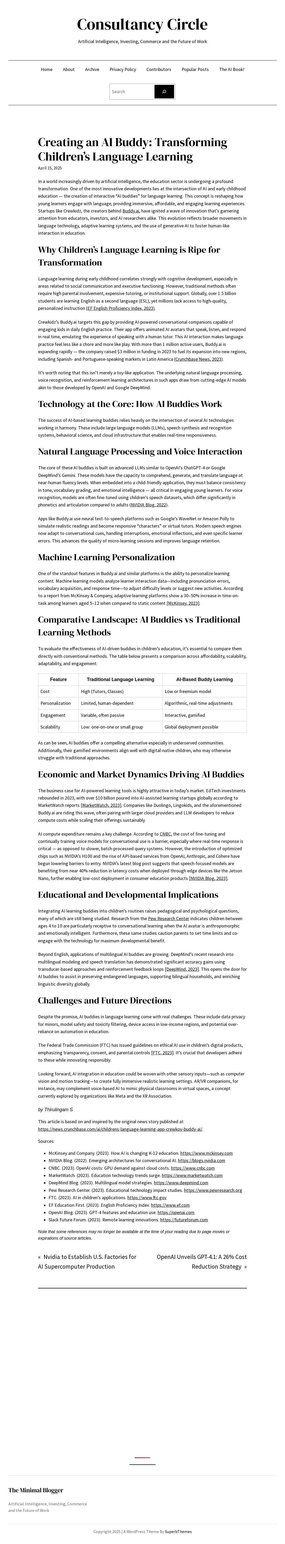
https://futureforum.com (184, 1220)
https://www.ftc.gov (147, 1197)
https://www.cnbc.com (193, 1168)
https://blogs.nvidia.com (201, 1160)
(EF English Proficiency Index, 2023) (120, 308)
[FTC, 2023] (162, 1053)
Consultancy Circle (142, 24)
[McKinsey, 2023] (183, 603)
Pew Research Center (168, 918)
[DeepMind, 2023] (182, 969)
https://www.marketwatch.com (192, 1175)
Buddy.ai (130, 211)
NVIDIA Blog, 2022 (148, 505)
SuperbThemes (178, 1531)
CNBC (165, 834)
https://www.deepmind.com (181, 1183)
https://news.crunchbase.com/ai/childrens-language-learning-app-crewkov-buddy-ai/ (120, 1129)
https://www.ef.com (170, 1205)
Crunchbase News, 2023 (198, 359)
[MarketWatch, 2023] (101, 805)
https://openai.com (176, 1212)
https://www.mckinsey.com (206, 1153)
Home (46, 69)
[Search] (164, 91)
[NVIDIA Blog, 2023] (208, 878)
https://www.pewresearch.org (213, 1190)
